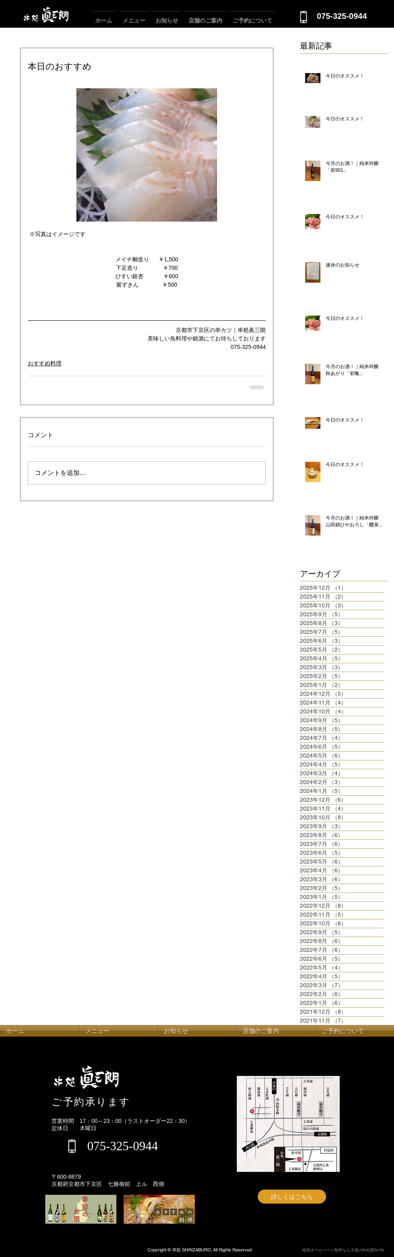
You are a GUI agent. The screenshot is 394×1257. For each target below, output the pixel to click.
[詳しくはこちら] (292, 1197)
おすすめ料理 (45, 363)
